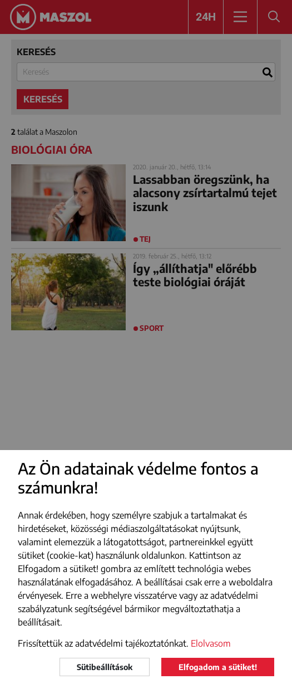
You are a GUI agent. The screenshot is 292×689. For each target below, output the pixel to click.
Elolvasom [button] (211, 643)
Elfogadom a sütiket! (218, 667)
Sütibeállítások (104, 667)
